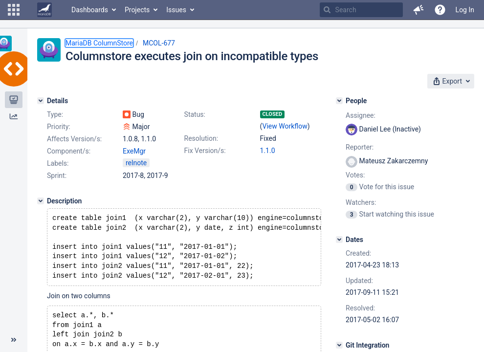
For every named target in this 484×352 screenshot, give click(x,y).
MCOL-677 (159, 43)
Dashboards (89, 10)
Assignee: (360, 115)
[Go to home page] (44, 10)
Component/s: (68, 151)
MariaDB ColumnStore (99, 43)
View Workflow (285, 126)
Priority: (58, 127)
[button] (13, 10)
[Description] (40, 201)
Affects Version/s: (74, 139)
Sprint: (56, 175)
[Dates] (339, 239)
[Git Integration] (339, 345)
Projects (137, 10)
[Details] (40, 100)
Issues (176, 10)
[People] (339, 100)
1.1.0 (267, 150)
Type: (55, 114)
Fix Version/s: (205, 150)
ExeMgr (134, 151)
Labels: (57, 163)
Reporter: (360, 147)
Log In (465, 10)
